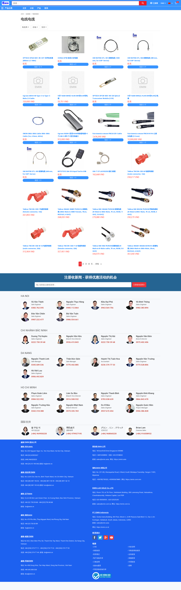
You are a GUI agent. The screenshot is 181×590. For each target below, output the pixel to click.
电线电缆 (36, 14)
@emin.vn (30, 527)
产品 (39, 8)
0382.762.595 (37, 307)
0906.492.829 (37, 375)
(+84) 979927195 (74, 433)
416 (97, 263)
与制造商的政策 (134, 549)
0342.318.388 (37, 410)
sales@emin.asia (102, 458)
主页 (24, 8)
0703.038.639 (107, 398)
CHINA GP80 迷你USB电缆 (68, 58)
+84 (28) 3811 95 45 (32, 484)
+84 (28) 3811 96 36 (32, 480)
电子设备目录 (98, 557)
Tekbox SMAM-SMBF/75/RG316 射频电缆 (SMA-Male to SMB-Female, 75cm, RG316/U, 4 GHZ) (73, 210)
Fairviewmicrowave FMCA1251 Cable (108, 133)
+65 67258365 (117, 454)
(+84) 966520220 (31, 458)
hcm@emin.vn (49, 484)
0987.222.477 (37, 318)
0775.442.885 (72, 364)
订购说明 (96, 561)
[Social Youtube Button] (111, 536)
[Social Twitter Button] (100, 536)
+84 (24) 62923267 (31, 454)
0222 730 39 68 (38, 341)
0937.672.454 (107, 410)
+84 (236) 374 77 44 (32, 551)
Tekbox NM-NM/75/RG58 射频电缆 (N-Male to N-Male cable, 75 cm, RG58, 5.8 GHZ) (107, 247)
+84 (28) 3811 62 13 (62, 480)
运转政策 (131, 553)
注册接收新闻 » (139, 284)
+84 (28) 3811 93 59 (47, 480)
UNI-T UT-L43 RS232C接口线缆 (105, 171)
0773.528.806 (142, 364)
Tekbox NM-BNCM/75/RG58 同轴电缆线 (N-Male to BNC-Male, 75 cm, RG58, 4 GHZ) (142, 210)
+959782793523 (102, 478)
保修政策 (131, 557)
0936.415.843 (72, 341)
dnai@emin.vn (30, 573)
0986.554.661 (72, 318)
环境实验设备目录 (99, 568)
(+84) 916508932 (143, 433)
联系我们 (96, 553)
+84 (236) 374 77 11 (32, 547)
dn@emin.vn (48, 551)
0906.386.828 (142, 410)
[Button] (2, 8)
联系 (46, 8)
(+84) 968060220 (109, 433)
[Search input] (74, 3)
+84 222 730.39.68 (31, 501)
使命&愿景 (97, 565)
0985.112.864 (72, 307)
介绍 (31, 8)
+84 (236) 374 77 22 (47, 547)
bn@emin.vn (29, 505)
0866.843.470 (142, 398)
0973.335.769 (72, 410)
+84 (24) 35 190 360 (32, 463)
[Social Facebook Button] (94, 536)
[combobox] (74, 3)
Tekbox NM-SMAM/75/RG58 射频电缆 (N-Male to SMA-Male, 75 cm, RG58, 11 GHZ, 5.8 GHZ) (108, 210)
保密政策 (96, 549)
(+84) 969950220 (39, 433)
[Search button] (143, 3)
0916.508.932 (72, 398)
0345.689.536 (37, 364)
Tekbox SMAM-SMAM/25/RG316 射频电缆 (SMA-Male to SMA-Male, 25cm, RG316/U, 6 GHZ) (142, 247)
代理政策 (131, 561)
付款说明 (131, 546)
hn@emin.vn (48, 463)
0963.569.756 (107, 307)
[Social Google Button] (106, 536)
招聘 (130, 565)
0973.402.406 (142, 341)
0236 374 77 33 (108, 364)
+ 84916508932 (101, 454)
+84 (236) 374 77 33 (62, 547)
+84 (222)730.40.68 (46, 501)
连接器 (28, 14)
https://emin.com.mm (133, 478)
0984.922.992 (37, 398)
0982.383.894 (142, 307)
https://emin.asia (120, 458)
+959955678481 (115, 478)
